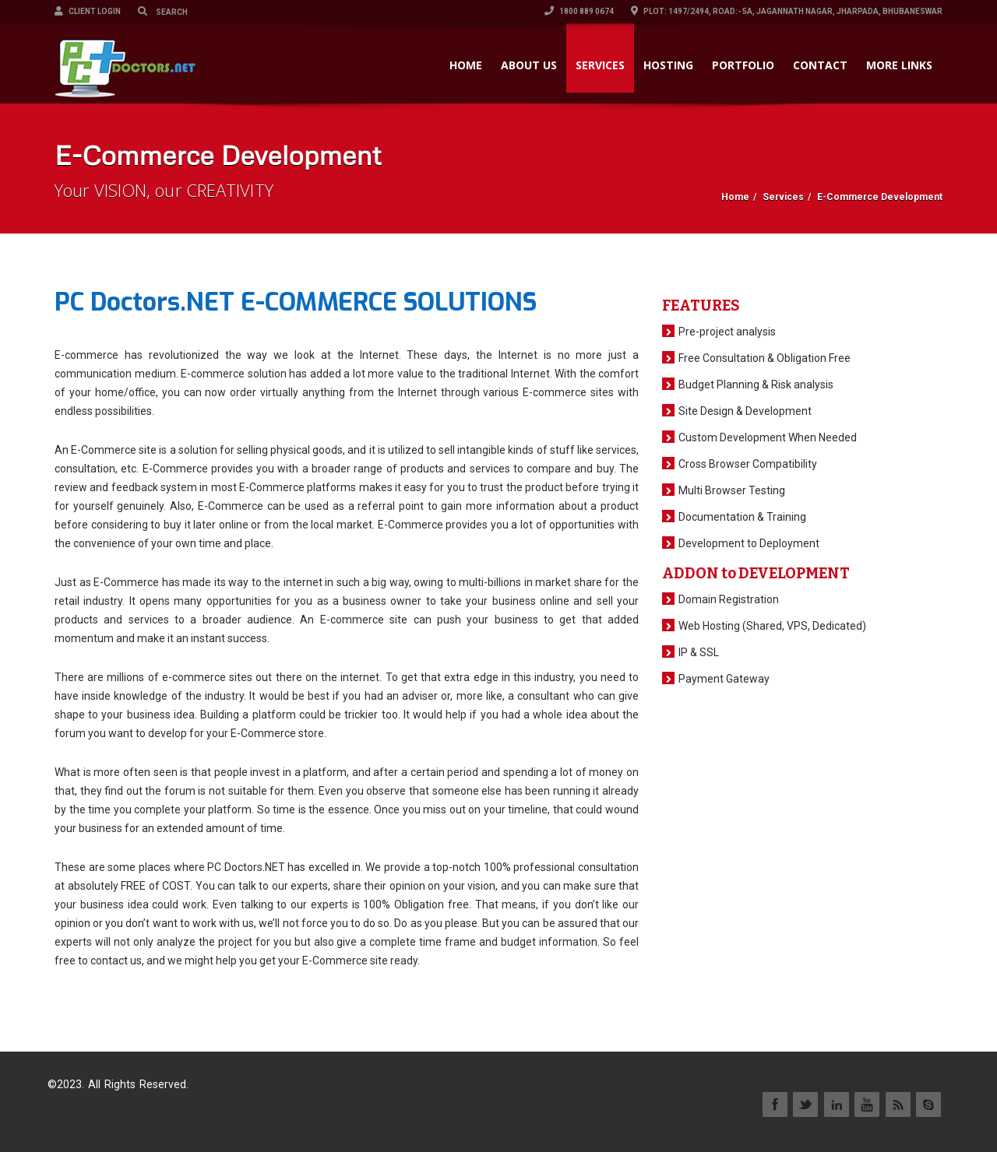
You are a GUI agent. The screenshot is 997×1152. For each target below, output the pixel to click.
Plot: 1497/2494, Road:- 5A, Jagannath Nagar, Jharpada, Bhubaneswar (786, 11)
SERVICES (600, 65)
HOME (465, 65)
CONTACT (820, 65)
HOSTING (668, 65)
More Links (899, 65)
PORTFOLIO (743, 65)
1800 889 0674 (579, 11)
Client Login (88, 11)
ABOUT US (529, 65)
